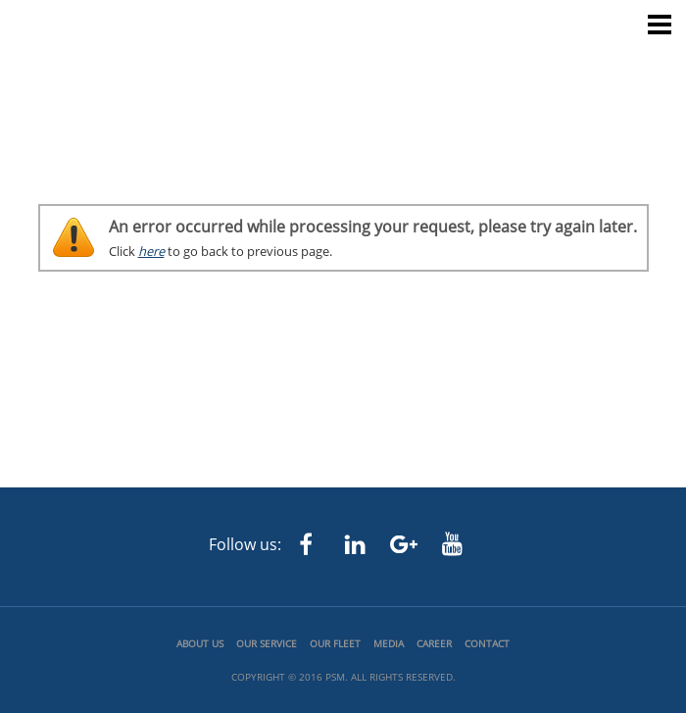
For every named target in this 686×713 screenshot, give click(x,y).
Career (434, 643)
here (151, 251)
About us (199, 643)
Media (388, 643)
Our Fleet (335, 643)
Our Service (266, 643)
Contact (487, 643)
